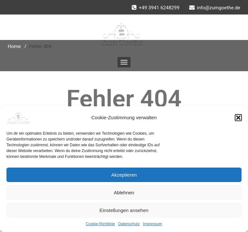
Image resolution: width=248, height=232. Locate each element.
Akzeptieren (124, 175)
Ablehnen (124, 192)
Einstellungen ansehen (124, 210)
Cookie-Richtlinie (100, 224)
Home (14, 46)
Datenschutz (129, 224)
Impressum (152, 224)
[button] (238, 117)
